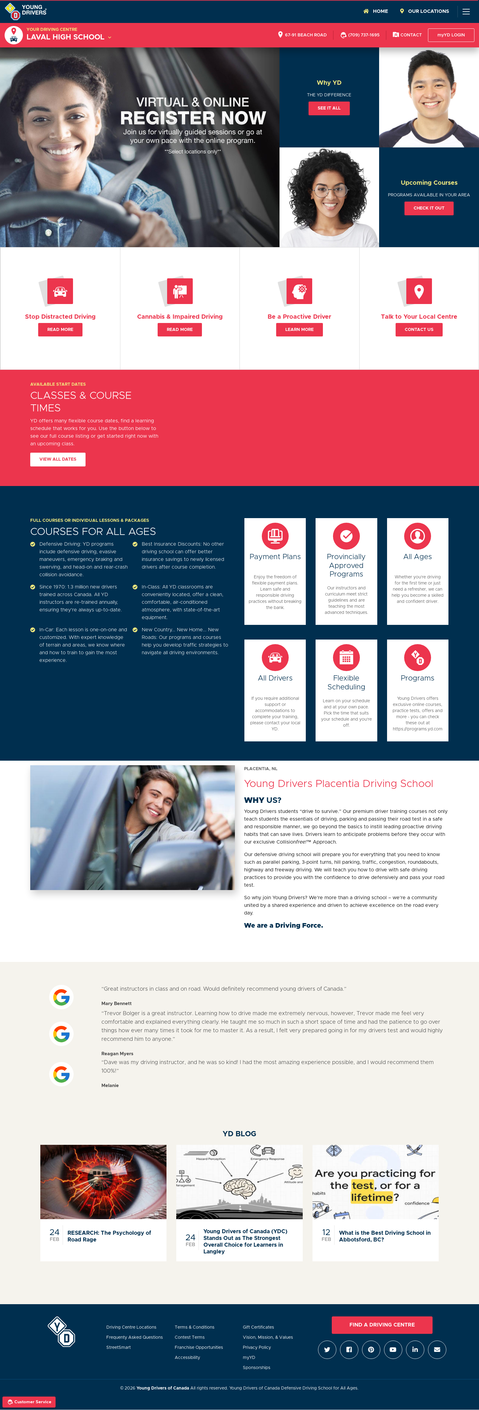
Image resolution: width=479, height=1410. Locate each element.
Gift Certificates (258, 1327)
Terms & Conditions (194, 1327)
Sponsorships (256, 1368)
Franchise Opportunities (199, 1347)
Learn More (299, 330)
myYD (249, 1358)
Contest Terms (190, 1337)
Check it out (429, 208)
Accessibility (187, 1358)
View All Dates (57, 459)
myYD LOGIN (451, 35)
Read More (60, 330)
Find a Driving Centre (382, 1325)
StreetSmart (118, 1347)
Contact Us (419, 330)
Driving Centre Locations (131, 1327)
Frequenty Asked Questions (134, 1337)
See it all (329, 108)
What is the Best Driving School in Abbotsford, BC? (385, 1236)
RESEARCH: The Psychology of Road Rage (109, 1236)
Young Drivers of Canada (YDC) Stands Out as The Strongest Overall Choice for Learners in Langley (245, 1242)
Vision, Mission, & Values (268, 1337)
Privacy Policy (257, 1347)
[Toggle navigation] (465, 11)
